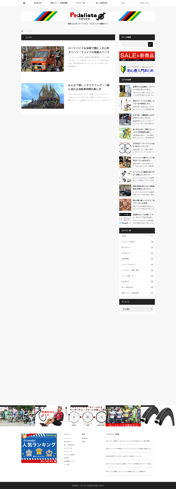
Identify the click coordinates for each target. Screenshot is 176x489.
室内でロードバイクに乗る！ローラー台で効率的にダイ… (144, 102)
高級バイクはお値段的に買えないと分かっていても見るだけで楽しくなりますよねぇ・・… (143, 209)
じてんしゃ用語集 (69, 454)
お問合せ (66, 458)
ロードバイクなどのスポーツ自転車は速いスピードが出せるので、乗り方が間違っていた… (143, 194)
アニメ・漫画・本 (138, 275)
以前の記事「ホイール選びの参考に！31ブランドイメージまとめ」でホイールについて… (143, 152)
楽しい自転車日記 (101, 3)
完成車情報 (138, 258)
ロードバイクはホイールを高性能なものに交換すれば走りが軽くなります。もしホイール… (143, 223)
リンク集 (66, 464)
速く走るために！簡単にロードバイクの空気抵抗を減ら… (144, 130)
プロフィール (144, 3)
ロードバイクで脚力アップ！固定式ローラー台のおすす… (144, 159)
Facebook (85, 438)
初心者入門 (37, 3)
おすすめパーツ (138, 253)
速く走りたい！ (138, 247)
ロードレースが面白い (138, 241)
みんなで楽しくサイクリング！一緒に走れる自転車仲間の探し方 (88, 87)
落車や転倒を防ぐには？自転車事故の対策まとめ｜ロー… (144, 187)
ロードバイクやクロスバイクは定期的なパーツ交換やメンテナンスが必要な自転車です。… (143, 180)
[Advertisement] (137, 352)
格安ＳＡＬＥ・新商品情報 (59, 3)
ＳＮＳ (123, 3)
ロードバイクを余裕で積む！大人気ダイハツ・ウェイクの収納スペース (88, 50)
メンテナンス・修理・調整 (138, 270)
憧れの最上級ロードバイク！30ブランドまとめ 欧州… (144, 202)
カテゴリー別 (80, 3)
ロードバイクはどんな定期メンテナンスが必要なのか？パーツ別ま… (130, 464)
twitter (83, 441)
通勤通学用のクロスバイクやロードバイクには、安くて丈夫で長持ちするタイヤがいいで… (143, 123)
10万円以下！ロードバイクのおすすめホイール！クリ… (144, 145)
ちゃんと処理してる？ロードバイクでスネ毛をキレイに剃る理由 (129, 441)
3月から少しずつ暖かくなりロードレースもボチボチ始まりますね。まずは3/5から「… (144, 95)
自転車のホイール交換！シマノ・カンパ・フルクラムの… (143, 216)
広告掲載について (69, 461)
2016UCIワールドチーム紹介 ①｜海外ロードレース (125, 456)
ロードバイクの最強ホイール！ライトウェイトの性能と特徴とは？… (130, 448)
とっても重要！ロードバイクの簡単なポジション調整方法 (126, 471)
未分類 (138, 236)
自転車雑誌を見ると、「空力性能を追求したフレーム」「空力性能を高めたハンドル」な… (143, 138)
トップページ (68, 438)
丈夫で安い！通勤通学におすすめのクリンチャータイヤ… (144, 116)
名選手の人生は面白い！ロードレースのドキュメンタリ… (144, 88)
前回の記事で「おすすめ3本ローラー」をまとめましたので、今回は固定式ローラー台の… (143, 166)
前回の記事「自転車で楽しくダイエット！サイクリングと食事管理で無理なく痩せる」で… (143, 109)
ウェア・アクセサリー (138, 264)
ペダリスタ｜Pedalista (86, 485)
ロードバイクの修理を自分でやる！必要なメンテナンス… (144, 173)
